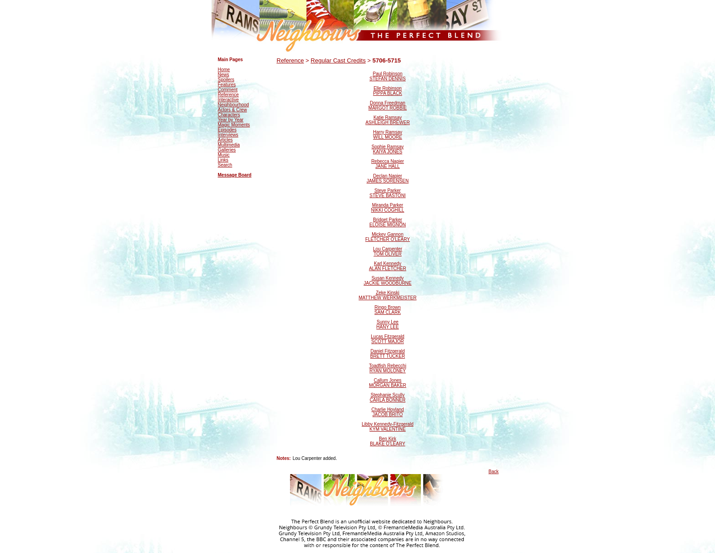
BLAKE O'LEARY (387, 443)
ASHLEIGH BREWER (387, 122)
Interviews (228, 134)
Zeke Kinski (387, 292)
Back (493, 471)
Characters (229, 114)
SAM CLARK (387, 312)
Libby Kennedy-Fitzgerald (387, 424)
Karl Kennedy (387, 263)
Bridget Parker (387, 219)
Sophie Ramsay (388, 146)
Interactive (228, 99)
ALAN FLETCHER (387, 268)
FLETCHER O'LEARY (387, 239)
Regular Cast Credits (338, 60)
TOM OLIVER (387, 253)
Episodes (227, 129)
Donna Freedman (387, 102)
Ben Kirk (387, 438)
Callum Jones (388, 380)
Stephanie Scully (388, 394)
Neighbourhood (233, 104)
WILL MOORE (387, 137)
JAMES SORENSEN (388, 180)
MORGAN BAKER (387, 385)
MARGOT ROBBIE (387, 107)
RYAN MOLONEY (387, 370)
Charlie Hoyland (387, 409)
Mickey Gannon (387, 234)
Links (223, 159)
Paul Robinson (387, 73)
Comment (228, 89)
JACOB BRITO (388, 414)
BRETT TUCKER (387, 356)
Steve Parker (387, 190)
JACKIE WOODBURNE (387, 283)
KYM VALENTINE (387, 429)
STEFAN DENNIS (387, 78)
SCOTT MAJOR (387, 341)
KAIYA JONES (387, 151)
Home (224, 69)
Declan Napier (387, 175)
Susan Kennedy (388, 278)
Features (227, 84)
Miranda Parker (387, 205)
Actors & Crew (232, 109)
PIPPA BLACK (387, 93)
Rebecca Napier (387, 161)
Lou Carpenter (387, 248)
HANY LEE (387, 326)
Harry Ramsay (387, 132)
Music (224, 154)
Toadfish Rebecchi (387, 365)
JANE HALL (387, 166)
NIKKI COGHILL (387, 210)
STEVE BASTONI (387, 195)
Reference (228, 94)
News (223, 74)
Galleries (227, 149)
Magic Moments (234, 124)
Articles (225, 139)
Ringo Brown (387, 307)
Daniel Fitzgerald (387, 351)
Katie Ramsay (387, 117)
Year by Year (231, 119)
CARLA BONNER (387, 399)
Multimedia (229, 144)
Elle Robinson (387, 88)
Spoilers (226, 79)
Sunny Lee (388, 321)
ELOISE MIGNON (387, 224)
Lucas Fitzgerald (387, 336)
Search (225, 164)
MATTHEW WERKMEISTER (387, 297)
